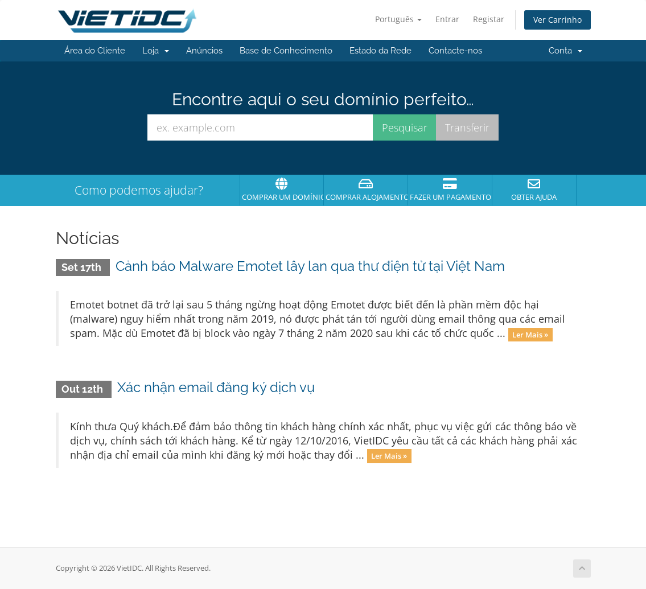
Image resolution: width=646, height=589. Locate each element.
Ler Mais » (530, 334)
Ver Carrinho (557, 19)
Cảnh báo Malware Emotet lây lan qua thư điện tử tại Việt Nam (310, 266)
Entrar (447, 19)
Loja (155, 51)
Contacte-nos (455, 51)
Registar (488, 19)
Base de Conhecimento (286, 51)
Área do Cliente (94, 51)
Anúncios (204, 51)
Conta (565, 51)
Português (398, 19)
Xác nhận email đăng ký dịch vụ (216, 387)
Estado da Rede (380, 51)
